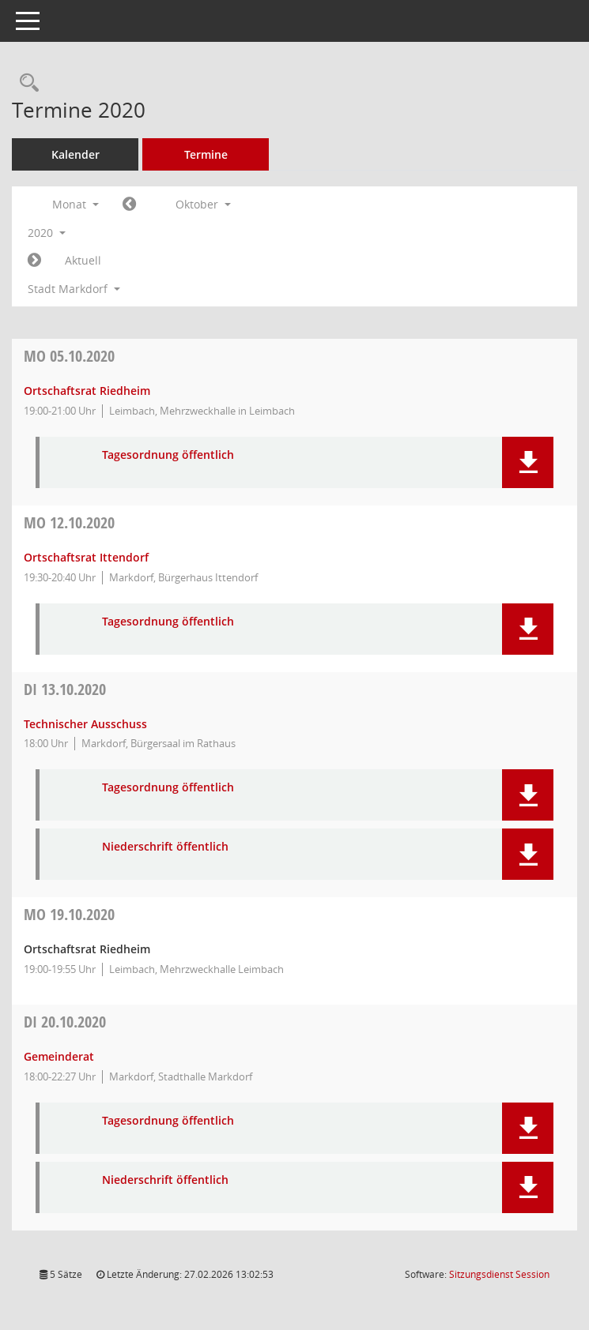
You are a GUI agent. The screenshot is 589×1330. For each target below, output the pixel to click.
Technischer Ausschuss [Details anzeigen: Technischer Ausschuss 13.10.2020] (85, 723)
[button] (527, 462)
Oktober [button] (203, 204)
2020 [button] (47, 232)
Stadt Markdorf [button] (74, 288)
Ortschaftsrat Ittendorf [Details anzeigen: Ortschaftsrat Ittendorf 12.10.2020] (86, 557)
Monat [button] (75, 204)
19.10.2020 (69, 914)
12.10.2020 (69, 522)
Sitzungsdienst (499, 1274)
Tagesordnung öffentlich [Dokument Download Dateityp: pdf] (168, 455)
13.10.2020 (65, 689)
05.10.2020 (69, 355)
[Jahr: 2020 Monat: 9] (129, 204)
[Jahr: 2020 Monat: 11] (34, 260)
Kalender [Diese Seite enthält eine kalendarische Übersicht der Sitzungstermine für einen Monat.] (75, 154)
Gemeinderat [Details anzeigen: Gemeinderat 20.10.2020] (59, 1056)
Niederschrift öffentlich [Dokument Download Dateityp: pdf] (165, 847)
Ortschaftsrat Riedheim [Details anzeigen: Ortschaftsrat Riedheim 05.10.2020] (87, 390)
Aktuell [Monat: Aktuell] (83, 260)
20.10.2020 (65, 1021)
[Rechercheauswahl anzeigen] (25, 83)
